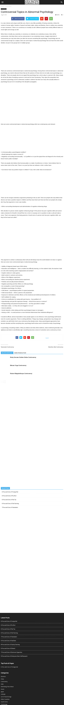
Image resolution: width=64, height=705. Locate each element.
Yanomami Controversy (7, 347)
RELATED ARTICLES (7, 353)
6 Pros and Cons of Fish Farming (10, 503)
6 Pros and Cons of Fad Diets (8, 640)
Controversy (8, 6)
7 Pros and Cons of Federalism (10, 507)
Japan (2, 691)
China (2, 679)
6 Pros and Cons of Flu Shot (9, 495)
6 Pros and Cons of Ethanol (8, 648)
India (2, 684)
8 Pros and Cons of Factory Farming (10, 644)
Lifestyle (3, 694)
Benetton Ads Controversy (55, 347)
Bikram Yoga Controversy (18, 365)
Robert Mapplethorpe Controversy (21, 373)
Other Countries (5, 699)
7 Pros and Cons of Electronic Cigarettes (11, 652)
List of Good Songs (6, 696)
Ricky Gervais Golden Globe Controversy (23, 357)
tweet (47, 338)
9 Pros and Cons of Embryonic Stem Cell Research (14, 656)
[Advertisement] (32, 58)
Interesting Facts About (7, 686)
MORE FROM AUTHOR (20, 353)
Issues (2, 689)
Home (2, 6)
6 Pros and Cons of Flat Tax (9, 499)
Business (3, 676)
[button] (61, 2)
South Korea (4, 702)
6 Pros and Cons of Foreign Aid (10, 492)
